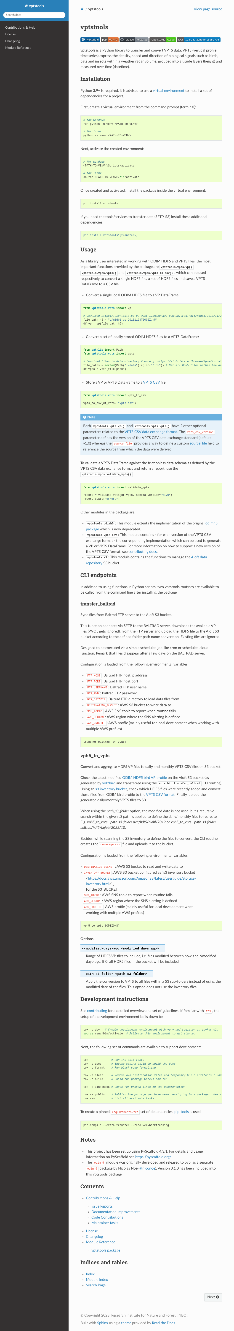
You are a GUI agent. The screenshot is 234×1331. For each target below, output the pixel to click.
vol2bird (108, 783)
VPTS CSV (151, 382)
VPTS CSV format (160, 794)
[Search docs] (34, 15)
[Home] (82, 9)
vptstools (36, 6)
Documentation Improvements (115, 1212)
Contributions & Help (20, 27)
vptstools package (105, 1250)
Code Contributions (107, 1217)
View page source (208, 9)
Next (213, 1297)
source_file (198, 443)
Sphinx (102, 1323)
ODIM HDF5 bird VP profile (144, 778)
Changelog (12, 41)
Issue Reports (102, 1206)
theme (126, 1323)
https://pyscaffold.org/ (153, 1157)
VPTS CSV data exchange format (151, 432)
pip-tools (181, 1112)
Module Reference (18, 47)
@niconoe (147, 1168)
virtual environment (168, 91)
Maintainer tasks (104, 1223)
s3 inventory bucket (111, 789)
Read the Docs (163, 1323)
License (10, 34)
